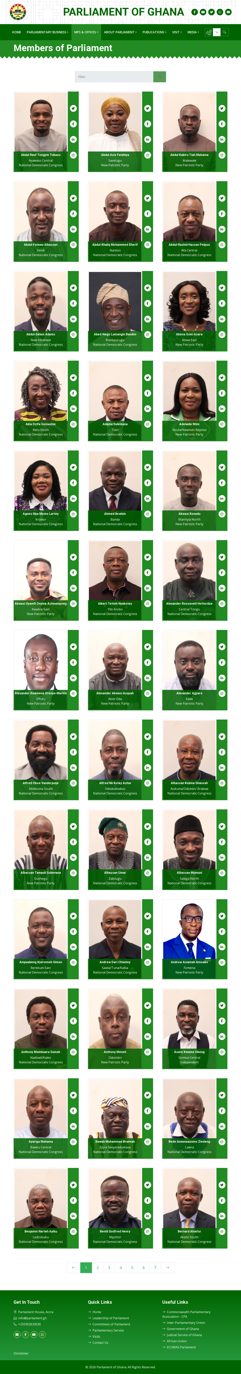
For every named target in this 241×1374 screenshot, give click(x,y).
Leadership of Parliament (108, 1318)
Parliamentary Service (106, 1330)
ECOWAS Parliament (179, 1347)
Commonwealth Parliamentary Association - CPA (186, 1314)
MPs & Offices (85, 32)
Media (192, 32)
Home (16, 32)
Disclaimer (21, 1353)
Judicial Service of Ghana (182, 1335)
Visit (176, 32)
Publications (153, 32)
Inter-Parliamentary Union (183, 1323)
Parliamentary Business (46, 32)
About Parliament (119, 32)
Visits (94, 1336)
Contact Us (98, 1342)
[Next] (167, 1267)
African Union (174, 1341)
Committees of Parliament (109, 1324)
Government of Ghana (180, 1329)
